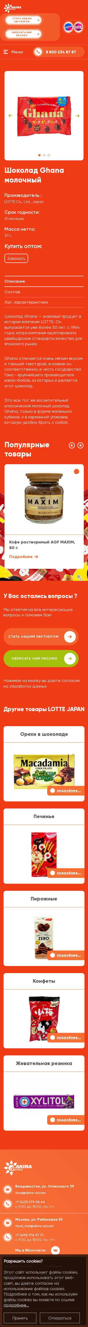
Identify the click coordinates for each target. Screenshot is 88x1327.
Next (77, 115)
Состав (12, 291)
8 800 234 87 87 (61, 52)
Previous (10, 115)
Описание (14, 281)
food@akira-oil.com (30, 1193)
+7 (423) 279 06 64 (30, 1202)
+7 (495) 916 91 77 (29, 1235)
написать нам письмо (44, 659)
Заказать (16, 258)
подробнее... (16, 1305)
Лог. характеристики (26, 302)
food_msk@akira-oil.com (34, 1226)
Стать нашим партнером (42, 637)
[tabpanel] (44, 116)
